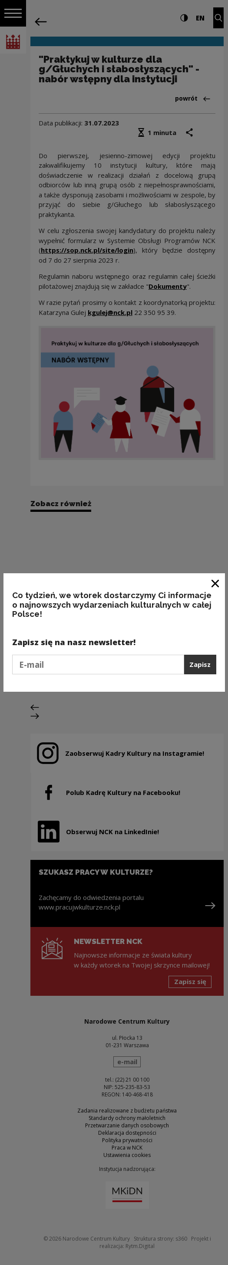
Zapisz (200, 664)
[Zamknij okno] (215, 583)
